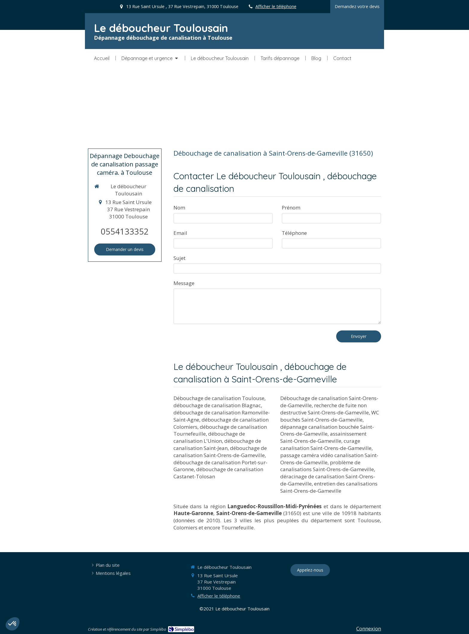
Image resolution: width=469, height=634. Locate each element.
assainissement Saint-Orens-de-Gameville (323, 437)
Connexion (368, 628)
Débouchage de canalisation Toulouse (218, 398)
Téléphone (294, 232)
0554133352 (125, 231)
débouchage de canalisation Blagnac (217, 405)
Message (183, 283)
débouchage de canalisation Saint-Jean (217, 444)
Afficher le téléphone (275, 6)
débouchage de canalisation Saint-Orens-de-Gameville (220, 452)
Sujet (179, 258)
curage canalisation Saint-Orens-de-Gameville (325, 444)
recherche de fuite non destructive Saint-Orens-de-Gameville (324, 409)
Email (180, 232)
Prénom (291, 207)
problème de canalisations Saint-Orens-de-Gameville (327, 466)
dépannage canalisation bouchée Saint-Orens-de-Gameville (327, 430)
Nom (179, 207)
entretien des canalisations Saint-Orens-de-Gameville (328, 487)
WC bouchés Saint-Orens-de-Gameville (329, 416)
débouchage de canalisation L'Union (209, 437)
